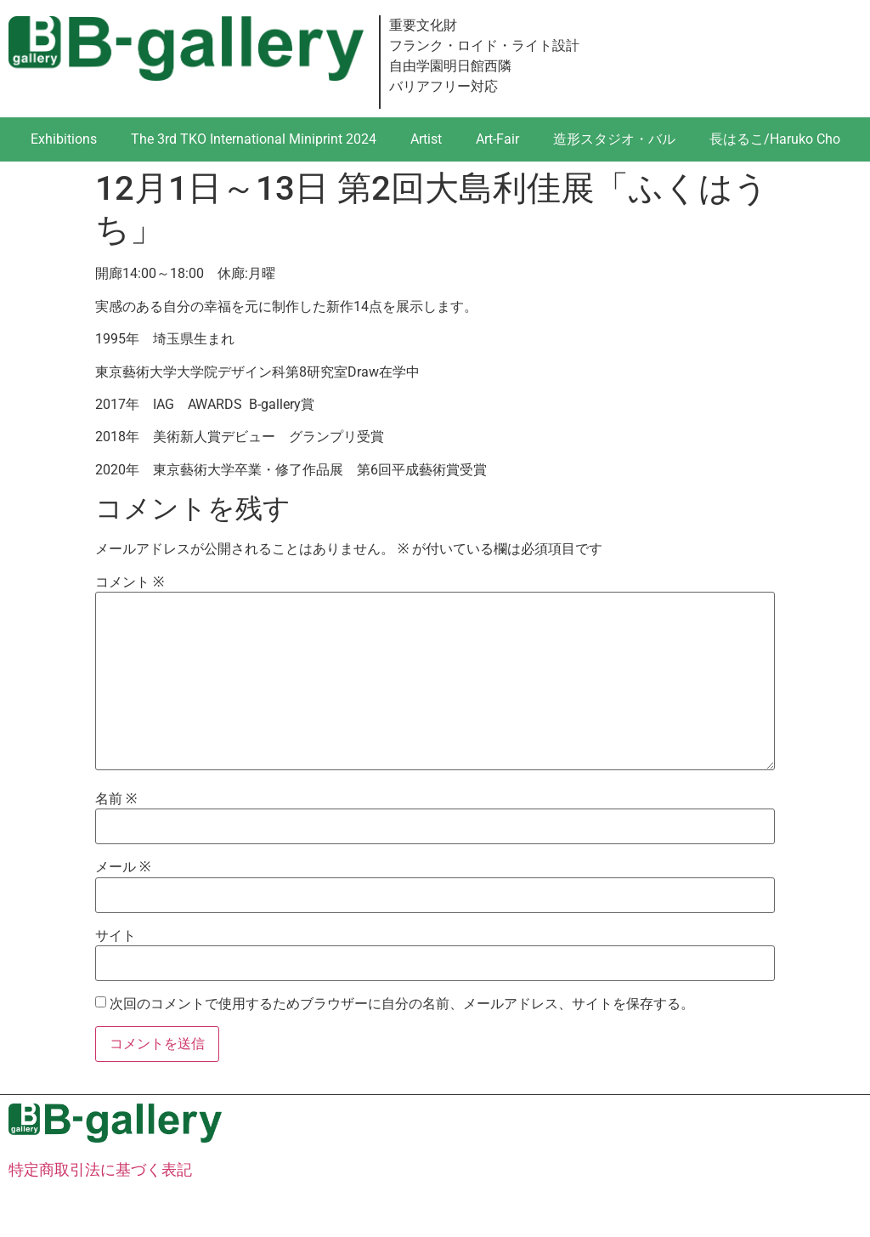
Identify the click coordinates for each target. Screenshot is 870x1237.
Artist (426, 139)
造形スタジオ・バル (614, 139)
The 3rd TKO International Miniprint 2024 (253, 139)
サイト (115, 936)
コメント (129, 582)
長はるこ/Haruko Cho (774, 139)
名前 (116, 799)
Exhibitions (64, 139)
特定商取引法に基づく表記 (100, 1169)
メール (122, 867)
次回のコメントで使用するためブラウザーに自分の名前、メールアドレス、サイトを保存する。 (402, 1004)
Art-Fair (497, 139)
